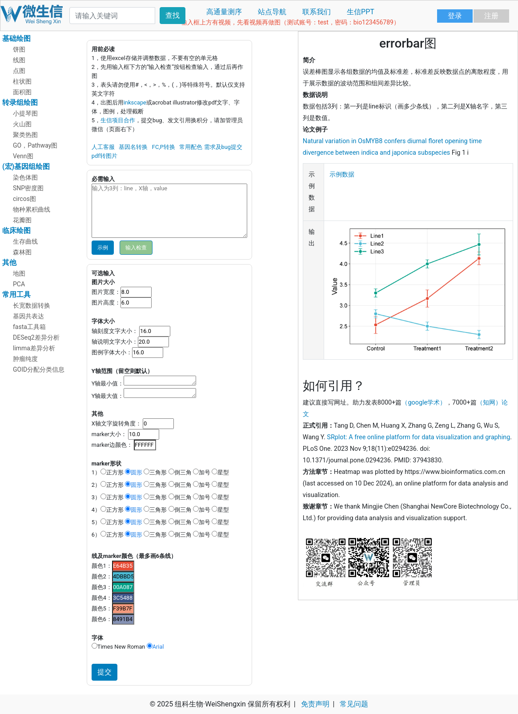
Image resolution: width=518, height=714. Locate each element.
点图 (19, 70)
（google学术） (424, 402)
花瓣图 (22, 220)
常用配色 (190, 147)
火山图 (22, 124)
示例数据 (341, 174)
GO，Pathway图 (35, 145)
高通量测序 (224, 12)
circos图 (24, 198)
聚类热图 (25, 134)
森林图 (22, 252)
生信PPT (360, 12)
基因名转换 (133, 147)
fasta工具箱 (29, 326)
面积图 (22, 92)
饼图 (19, 49)
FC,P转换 (163, 147)
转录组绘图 (20, 102)
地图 (19, 273)
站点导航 (272, 12)
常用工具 (16, 294)
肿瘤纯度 (25, 358)
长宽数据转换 (31, 305)
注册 (491, 16)
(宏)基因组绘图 (26, 166)
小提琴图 (25, 113)
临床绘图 (16, 230)
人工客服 (103, 147)
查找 (172, 15)
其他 (9, 262)
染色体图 (25, 177)
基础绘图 (16, 38)
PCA (19, 284)
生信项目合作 (117, 120)
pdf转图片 (104, 155)
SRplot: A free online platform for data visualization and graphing (418, 437)
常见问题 (354, 704)
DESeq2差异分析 (36, 337)
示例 (102, 248)
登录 (455, 16)
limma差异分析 (34, 348)
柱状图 (22, 81)
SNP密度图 (28, 188)
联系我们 (316, 12)
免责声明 (315, 704)
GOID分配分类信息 (38, 369)
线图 (19, 60)
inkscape (135, 102)
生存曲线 (25, 241)
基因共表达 (28, 316)
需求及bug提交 (223, 147)
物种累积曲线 (31, 209)
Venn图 (23, 156)
